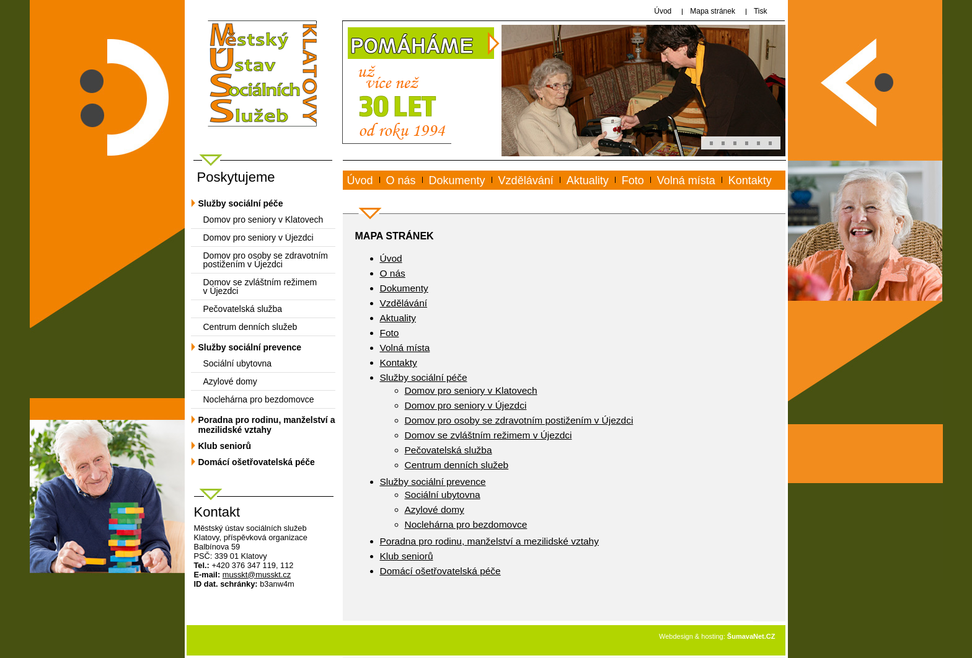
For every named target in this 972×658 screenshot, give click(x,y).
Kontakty (750, 180)
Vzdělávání (526, 180)
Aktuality (588, 180)
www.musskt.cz (392, 194)
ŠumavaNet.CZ (751, 636)
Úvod (360, 180)
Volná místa (686, 180)
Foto (633, 180)
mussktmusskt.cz (257, 574)
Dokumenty (457, 180)
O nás (401, 180)
